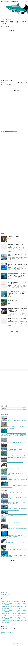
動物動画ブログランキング (7, 632)
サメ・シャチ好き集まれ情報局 (9, 1)
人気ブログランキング (6, 633)
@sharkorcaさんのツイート (7, 594)
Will (12, 622)
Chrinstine (19, 615)
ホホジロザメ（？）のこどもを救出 (10, 601)
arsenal (21, 601)
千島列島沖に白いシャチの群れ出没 (12, 462)
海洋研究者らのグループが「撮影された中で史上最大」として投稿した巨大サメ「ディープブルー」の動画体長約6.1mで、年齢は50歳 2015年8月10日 (14, 536)
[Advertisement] (14, 45)
